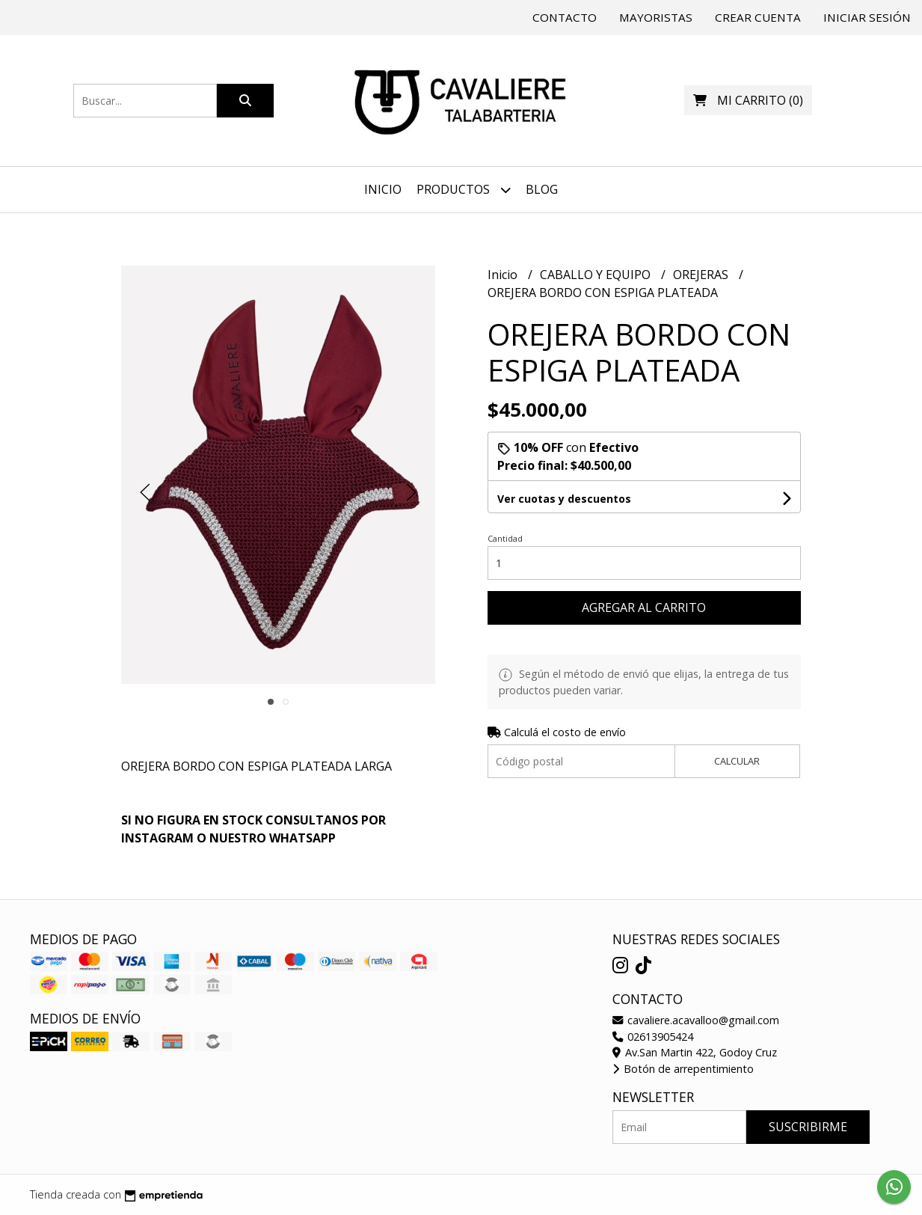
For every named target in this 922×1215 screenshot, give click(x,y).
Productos (464, 189)
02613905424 (652, 1036)
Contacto (564, 17)
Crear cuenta (758, 17)
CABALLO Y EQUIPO (597, 274)
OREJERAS (702, 274)
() (748, 100)
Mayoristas (655, 17)
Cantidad (505, 538)
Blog (542, 189)
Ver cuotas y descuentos (564, 499)
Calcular (737, 761)
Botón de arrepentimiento (683, 1069)
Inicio (383, 189)
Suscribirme (808, 1126)
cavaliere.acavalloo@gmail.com (695, 1020)
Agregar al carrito (644, 607)
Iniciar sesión (867, 17)
